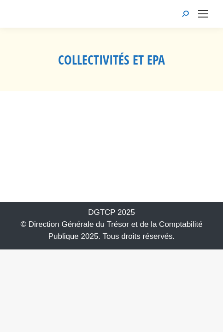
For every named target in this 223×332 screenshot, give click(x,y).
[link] (203, 13)
